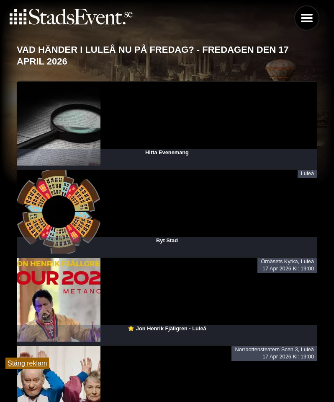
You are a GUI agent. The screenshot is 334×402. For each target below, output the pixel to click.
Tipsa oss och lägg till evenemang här (167, 374)
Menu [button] (306, 18)
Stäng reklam (27, 363)
